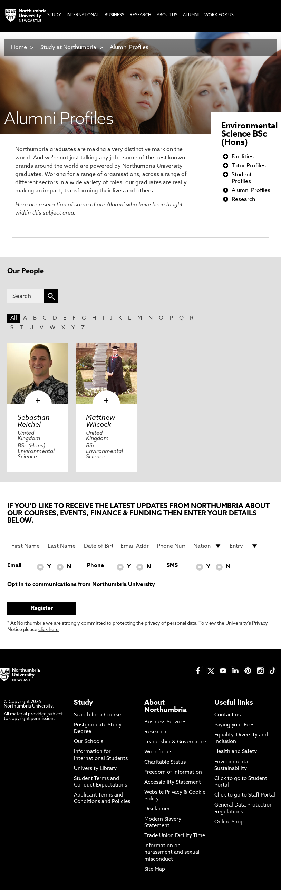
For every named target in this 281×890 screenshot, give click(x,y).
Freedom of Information (173, 772)
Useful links (233, 703)
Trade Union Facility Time (174, 836)
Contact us (227, 715)
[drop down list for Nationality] (207, 546)
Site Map (154, 869)
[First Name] (25, 546)
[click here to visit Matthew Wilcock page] (106, 373)
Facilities (243, 157)
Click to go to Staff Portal (244, 795)
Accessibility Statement (172, 782)
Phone (95, 565)
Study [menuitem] (54, 15)
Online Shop (229, 822)
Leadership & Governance (175, 742)
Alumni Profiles (129, 47)
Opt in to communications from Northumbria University (81, 584)
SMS (172, 565)
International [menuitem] (83, 15)
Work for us (158, 752)
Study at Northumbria (68, 47)
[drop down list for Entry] (244, 546)
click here (48, 629)
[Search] (25, 296)
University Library (95, 768)
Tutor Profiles (249, 166)
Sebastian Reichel (34, 421)
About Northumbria (165, 706)
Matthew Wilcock (100, 421)
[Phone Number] (171, 546)
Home (19, 47)
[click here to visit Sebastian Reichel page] (37, 373)
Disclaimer (157, 809)
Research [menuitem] (140, 15)
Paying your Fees (234, 725)
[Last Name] (62, 546)
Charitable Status (165, 762)
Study (83, 703)
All (13, 318)
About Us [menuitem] (167, 15)
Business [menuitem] (114, 15)
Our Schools (88, 741)
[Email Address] (135, 546)
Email (14, 565)
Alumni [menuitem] (191, 15)
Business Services (165, 722)
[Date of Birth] (98, 546)
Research (243, 199)
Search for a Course (97, 715)
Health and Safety (235, 751)
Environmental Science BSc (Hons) (249, 134)
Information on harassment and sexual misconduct (172, 852)
